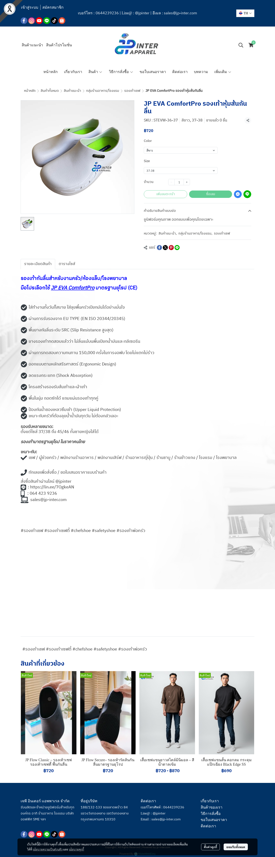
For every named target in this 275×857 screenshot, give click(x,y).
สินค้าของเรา (211, 807)
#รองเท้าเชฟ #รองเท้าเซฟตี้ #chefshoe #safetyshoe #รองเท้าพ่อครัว (84, 649)
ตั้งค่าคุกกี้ (210, 846)
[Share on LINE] (177, 247)
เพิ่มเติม (222, 72)
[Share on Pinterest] (171, 247)
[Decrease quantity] (171, 182)
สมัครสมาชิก (53, 7)
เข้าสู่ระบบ (29, 7)
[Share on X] (165, 247)
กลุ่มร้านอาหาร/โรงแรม (102, 91)
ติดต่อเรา (208, 826)
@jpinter (142, 13)
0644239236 (107, 13)
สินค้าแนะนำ (72, 91)
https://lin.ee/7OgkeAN (52, 487)
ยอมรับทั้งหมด (235, 846)
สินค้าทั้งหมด (50, 91)
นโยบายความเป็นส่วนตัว (48, 848)
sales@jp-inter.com (180, 13)
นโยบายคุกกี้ (76, 848)
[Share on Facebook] (159, 247)
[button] (245, 13)
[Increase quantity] (187, 182)
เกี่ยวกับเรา (210, 801)
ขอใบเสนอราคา (214, 820)
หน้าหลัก (30, 91)
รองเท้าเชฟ (132, 91)
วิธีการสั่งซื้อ (211, 814)
